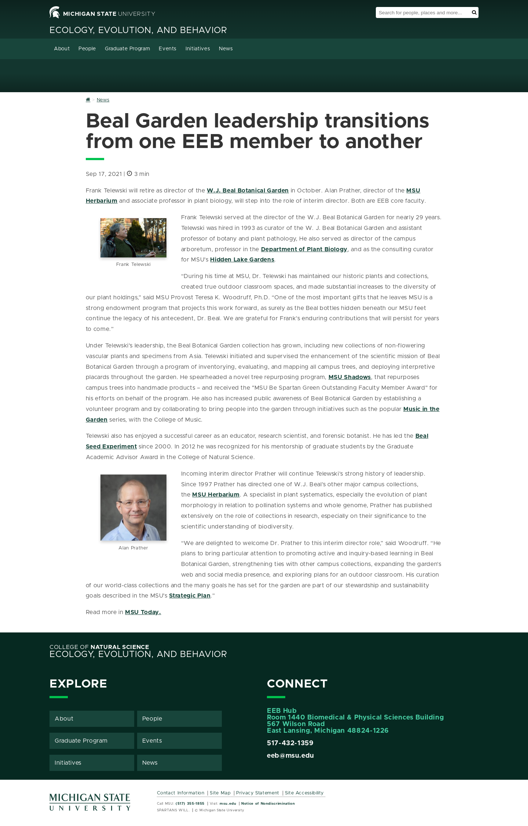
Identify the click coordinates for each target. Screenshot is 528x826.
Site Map (220, 793)
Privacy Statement (257, 793)
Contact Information (181, 793)
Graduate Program (127, 48)
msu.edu (228, 803)
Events (168, 48)
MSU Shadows (350, 377)
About (62, 48)
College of (99, 647)
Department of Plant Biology (304, 249)
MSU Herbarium (215, 495)
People (87, 48)
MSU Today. (143, 612)
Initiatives (198, 48)
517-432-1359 (290, 743)
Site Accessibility (304, 793)
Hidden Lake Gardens (242, 260)
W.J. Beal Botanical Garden (248, 191)
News (226, 48)
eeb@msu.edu (290, 756)
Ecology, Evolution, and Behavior (138, 30)
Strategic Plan (189, 596)
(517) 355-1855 (190, 803)
